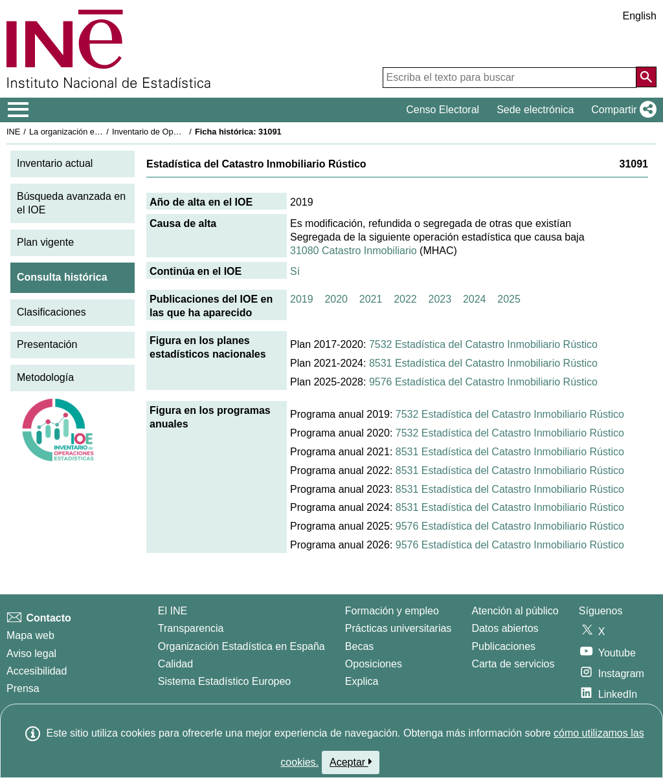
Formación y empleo (392, 610)
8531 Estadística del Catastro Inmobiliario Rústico (483, 363)
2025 (509, 299)
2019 (301, 299)
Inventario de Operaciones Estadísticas (184, 131)
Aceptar (351, 762)
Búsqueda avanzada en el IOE (71, 203)
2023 (440, 299)
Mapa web (30, 635)
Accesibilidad (36, 670)
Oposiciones (373, 663)
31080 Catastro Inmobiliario (353, 250)
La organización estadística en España (100, 131)
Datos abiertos (504, 628)
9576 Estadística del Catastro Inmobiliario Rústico (483, 381)
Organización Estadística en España (241, 646)
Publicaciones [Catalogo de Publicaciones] (503, 646)
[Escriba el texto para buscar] (509, 77)
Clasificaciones (51, 312)
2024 (474, 299)
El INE (172, 610)
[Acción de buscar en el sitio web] (646, 77)
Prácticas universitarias (398, 628)
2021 (371, 299)
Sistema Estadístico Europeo (224, 681)
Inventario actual (55, 163)
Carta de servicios (512, 663)
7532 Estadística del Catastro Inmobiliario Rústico (483, 344)
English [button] (640, 15)
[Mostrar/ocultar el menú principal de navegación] (18, 110)
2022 (405, 299)
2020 (336, 299)
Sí (295, 271)
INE (13, 131)
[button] (621, 110)
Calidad (175, 663)
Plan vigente (45, 242)
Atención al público (514, 610)
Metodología (45, 377)
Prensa (22, 688)
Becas (359, 646)
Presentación (47, 344)
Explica (362, 681)
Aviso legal (31, 653)
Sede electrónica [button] (535, 109)
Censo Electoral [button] (442, 109)
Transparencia (191, 628)
